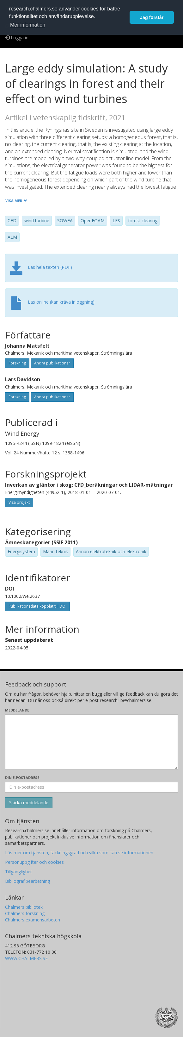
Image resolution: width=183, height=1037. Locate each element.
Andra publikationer (52, 363)
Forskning (17, 363)
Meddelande (17, 710)
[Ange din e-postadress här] (91, 787)
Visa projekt (19, 502)
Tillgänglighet (18, 872)
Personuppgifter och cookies (34, 862)
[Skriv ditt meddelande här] (91, 741)
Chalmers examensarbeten (32, 920)
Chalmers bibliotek (24, 907)
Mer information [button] (27, 25)
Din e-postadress (22, 777)
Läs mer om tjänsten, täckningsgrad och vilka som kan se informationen (79, 853)
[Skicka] (28, 802)
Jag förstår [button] (151, 17)
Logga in (16, 38)
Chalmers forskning (25, 913)
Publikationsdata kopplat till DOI (37, 606)
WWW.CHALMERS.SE (26, 958)
